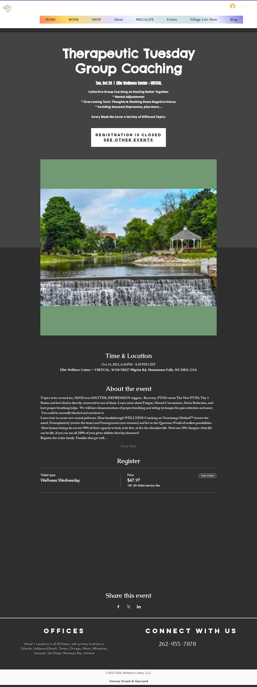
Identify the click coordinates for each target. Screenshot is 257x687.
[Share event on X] (129, 606)
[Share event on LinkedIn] (139, 606)
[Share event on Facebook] (118, 606)
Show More (129, 446)
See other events (128, 139)
